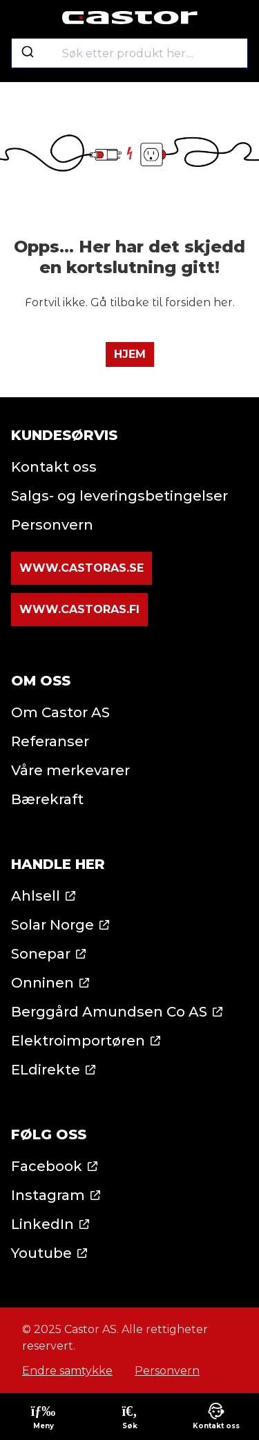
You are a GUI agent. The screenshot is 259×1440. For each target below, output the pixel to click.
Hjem (130, 354)
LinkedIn (42, 1224)
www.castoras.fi (79, 609)
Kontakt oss (54, 467)
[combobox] (129, 53)
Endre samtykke (67, 1370)
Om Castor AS (60, 712)
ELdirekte (45, 1069)
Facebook (46, 1166)
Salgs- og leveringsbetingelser (119, 496)
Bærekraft (47, 799)
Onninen (42, 982)
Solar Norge (52, 925)
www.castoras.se (81, 567)
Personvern (52, 525)
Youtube (41, 1253)
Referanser (50, 741)
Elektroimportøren (78, 1040)
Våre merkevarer (70, 770)
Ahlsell (35, 896)
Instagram (48, 1195)
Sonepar (40, 954)
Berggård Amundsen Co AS (109, 1011)
